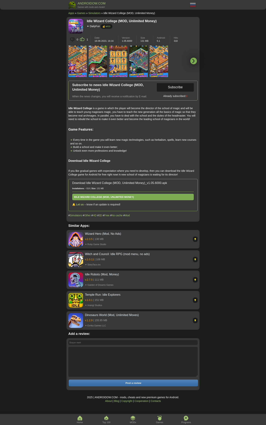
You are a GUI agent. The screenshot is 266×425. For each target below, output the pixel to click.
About (108, 406)
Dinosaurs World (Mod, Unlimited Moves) (112, 315)
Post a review (133, 388)
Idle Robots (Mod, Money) (102, 274)
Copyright (126, 406)
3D (100, 215)
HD (94, 215)
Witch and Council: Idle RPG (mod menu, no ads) (117, 254)
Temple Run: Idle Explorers (102, 294)
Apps (71, 13)
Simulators (94, 13)
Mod (127, 215)
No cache (117, 215)
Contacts (156, 406)
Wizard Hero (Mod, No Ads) (103, 233)
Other (87, 215)
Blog (116, 406)
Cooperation (141, 406)
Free (107, 215)
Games (81, 13)
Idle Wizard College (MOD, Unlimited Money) (104, 197)
